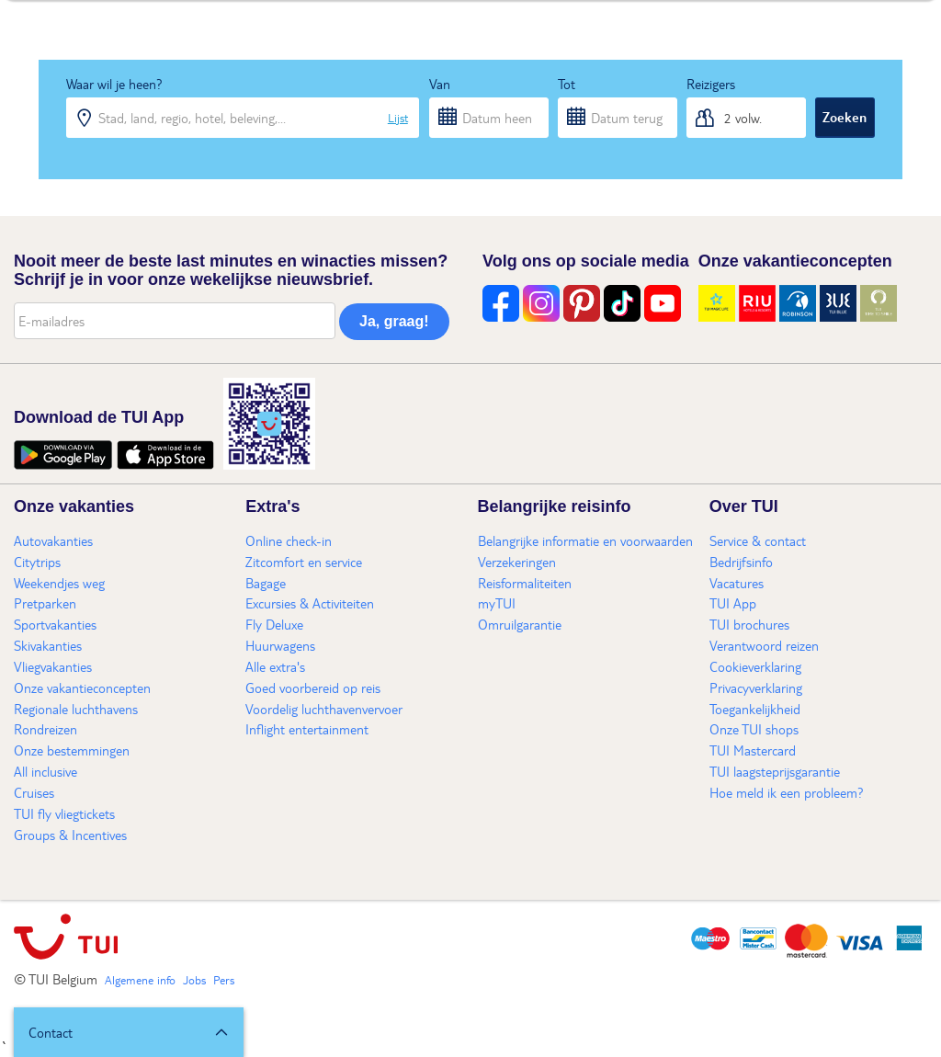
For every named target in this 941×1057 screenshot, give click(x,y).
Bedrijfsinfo (741, 561)
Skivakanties (48, 645)
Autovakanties (53, 540)
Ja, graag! (394, 321)
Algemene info (140, 979)
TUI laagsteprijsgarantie (774, 771)
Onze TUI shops (754, 729)
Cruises (34, 792)
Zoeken (844, 116)
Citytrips (37, 561)
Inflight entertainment (306, 729)
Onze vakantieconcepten (82, 687)
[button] (129, 1032)
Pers (223, 979)
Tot (566, 83)
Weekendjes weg (59, 582)
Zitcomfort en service (303, 561)
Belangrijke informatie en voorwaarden (585, 540)
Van (439, 83)
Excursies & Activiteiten (309, 603)
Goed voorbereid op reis (312, 687)
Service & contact (757, 540)
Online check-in (288, 540)
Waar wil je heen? (114, 83)
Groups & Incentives (70, 834)
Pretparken (45, 603)
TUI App (732, 603)
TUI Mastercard (752, 750)
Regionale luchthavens (76, 708)
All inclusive (45, 771)
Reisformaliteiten (525, 582)
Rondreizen (45, 729)
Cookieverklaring (755, 666)
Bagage (265, 582)
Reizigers (710, 83)
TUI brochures (749, 624)
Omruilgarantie (519, 624)
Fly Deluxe (274, 624)
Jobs (194, 979)
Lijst (398, 117)
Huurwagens (280, 645)
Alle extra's (275, 666)
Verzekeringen (517, 561)
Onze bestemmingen (72, 750)
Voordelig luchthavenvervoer (323, 708)
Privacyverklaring (755, 687)
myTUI (497, 603)
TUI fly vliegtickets (64, 813)
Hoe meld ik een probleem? (786, 792)
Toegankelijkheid (754, 708)
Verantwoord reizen (764, 645)
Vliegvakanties (53, 666)
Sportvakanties (55, 624)
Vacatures (736, 582)
